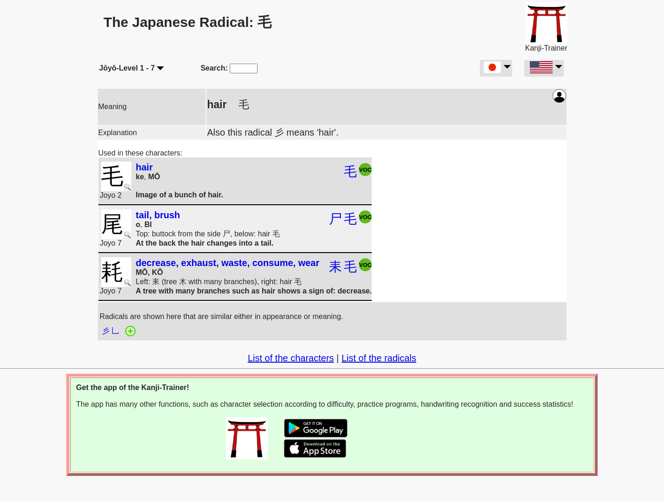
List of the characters (291, 358)
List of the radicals (379, 358)
